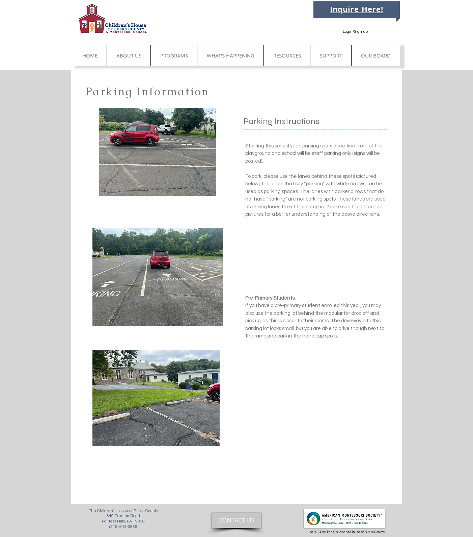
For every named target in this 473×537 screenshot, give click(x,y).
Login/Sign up (355, 31)
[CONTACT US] (236, 520)
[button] (128, 55)
